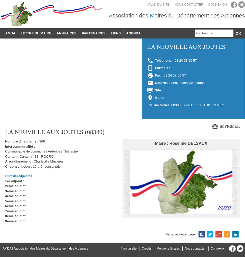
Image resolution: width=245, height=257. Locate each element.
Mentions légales (168, 248)
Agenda (133, 33)
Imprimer (230, 126)
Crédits (147, 248)
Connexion (217, 4)
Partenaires (94, 33)
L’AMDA (9, 33)
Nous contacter (189, 4)
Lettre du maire (36, 33)
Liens (116, 33)
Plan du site (158, 4)
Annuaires (66, 33)
